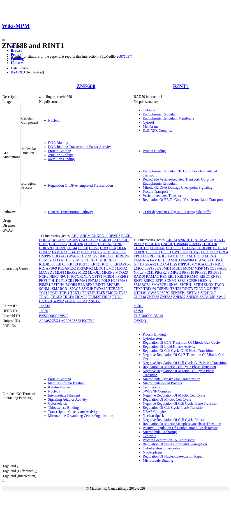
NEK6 (54, 276)
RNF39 (216, 276)
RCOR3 (71, 285)
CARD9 (105, 240)
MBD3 (177, 268)
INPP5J (183, 264)
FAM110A (192, 256)
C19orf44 (181, 244)
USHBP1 (46, 301)
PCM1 (149, 272)
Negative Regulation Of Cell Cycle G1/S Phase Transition (185, 363)
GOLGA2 (59, 256)
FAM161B (157, 260)
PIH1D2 (54, 280)
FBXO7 (74, 252)
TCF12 (44, 293)
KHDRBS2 (108, 260)
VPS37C (163, 293)
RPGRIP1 (113, 285)
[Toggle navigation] (3, 40)
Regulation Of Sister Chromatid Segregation (175, 444)
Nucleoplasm (152, 452)
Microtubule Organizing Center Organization (80, 416)
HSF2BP (72, 260)
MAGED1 (46, 272)
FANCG (203, 260)
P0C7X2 (88, 321)
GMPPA (45, 256)
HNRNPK (121, 256)
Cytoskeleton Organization (162, 448)
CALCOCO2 (88, 240)
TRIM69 (149, 289)
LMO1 (111, 268)
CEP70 (83, 248)
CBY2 (43, 244)
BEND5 (114, 236)
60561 (138, 306)
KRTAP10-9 (48, 268)
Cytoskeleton (57, 403)
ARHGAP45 (204, 240)
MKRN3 (108, 272)
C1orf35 (195, 244)
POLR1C (108, 280)
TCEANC (116, 289)
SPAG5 (75, 289)
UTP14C (140, 293)
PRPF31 (201, 272)
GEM (107, 252)
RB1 (163, 276)
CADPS (72, 240)
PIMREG (174, 272)
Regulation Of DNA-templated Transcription (80, 185)
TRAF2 (56, 297)
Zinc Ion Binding (60, 155)
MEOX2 (71, 272)
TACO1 (220, 285)
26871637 (124, 56)
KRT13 (72, 264)
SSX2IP (87, 289)
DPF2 (214, 252)
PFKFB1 (122, 276)
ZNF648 (140, 297)
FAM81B (173, 260)
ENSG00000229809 (53, 316)
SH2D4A (204, 280)
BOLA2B (58, 240)
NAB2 (222, 268)
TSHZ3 (187, 289)
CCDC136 (75, 244)
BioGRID (18, 72)
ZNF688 (85, 86)
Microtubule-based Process (162, 383)
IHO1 (95, 260)
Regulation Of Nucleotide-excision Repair (173, 456)
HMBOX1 (106, 256)
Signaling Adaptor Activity (67, 399)
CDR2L (60, 248)
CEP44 (72, 248)
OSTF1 (97, 276)
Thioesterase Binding (63, 407)
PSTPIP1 (58, 285)
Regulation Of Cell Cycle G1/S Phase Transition (178, 350)
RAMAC (152, 276)
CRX (112, 248)
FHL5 (97, 252)
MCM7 (188, 268)
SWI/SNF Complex (157, 391)
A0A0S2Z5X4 (49, 321)
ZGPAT (81, 301)
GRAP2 (150, 264)
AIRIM (85, 236)
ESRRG (149, 256)
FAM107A (175, 256)
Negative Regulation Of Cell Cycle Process (174, 420)
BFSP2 (139, 244)
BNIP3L (167, 244)
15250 (138, 311)
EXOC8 (161, 256)
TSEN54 (163, 289)
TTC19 (117, 297)
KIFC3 (61, 264)
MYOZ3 (122, 272)
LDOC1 (100, 268)
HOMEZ (45, 260)
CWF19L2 (179, 252)
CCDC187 (173, 248)
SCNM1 (45, 289)
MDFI (59, 272)
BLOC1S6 (152, 244)
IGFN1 (84, 260)
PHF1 (43, 280)
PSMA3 (121, 280)
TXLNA (200, 289)
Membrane (150, 126)
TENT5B (89, 293)
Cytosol (148, 122)
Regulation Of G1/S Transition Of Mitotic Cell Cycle (181, 342)
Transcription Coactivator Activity (73, 411)
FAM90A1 (59, 252)
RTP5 (159, 280)
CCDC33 (90, 244)
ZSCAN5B (207, 297)
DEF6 (121, 248)
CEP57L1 (153, 252)
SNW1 (174, 285)
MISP (199, 268)
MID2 (82, 272)
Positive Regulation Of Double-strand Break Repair (180, 428)
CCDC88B (204, 248)
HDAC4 (163, 264)
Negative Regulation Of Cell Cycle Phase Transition (180, 403)
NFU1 (64, 276)
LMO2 (122, 268)
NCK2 (44, 276)
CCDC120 (209, 244)
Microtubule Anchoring (160, 432)
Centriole (149, 436)
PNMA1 (81, 280)
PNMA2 (94, 280)
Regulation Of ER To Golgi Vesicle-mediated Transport (183, 200)
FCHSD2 (217, 260)
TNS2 (122, 293)
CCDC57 (105, 244)
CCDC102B (58, 244)
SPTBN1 (186, 285)
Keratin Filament (60, 387)
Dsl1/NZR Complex (157, 130)
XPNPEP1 (178, 293)
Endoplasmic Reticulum (160, 114)
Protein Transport (155, 191)
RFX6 (90, 285)
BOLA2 (45, 240)
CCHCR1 (220, 248)
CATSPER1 (120, 240)
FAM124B (208, 256)
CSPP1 (166, 252)
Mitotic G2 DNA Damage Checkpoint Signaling (178, 187)
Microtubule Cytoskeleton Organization (171, 379)
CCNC (117, 244)
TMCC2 (112, 293)
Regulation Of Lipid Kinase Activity (169, 346)
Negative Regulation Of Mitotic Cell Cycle (174, 395)
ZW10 (221, 297)
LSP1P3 (150, 268)
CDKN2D (46, 248)
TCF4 (54, 293)
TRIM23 (81, 297)
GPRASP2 (89, 256)
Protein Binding (59, 151)
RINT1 (181, 86)
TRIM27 (94, 297)
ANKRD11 (99, 236)
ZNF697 (179, 297)
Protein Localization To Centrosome (169, 440)
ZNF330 (94, 301)
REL (81, 285)
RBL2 (181, 276)
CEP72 (94, 248)
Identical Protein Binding (66, 383)
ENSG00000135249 (148, 316)
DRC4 (223, 252)
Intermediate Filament (64, 395)
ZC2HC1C (208, 293)
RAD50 (139, 276)
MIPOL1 (94, 272)
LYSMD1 (164, 268)
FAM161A (141, 260)
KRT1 (219, 264)
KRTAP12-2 (67, 268)
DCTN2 (194, 252)
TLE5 (100, 293)
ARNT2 (220, 240)
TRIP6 (106, 297)
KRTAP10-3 (122, 264)
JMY (193, 264)
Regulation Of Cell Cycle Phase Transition (173, 407)
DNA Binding (58, 143)
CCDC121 (141, 248)
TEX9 (138, 289)
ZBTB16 (193, 293)
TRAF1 (44, 297)
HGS (173, 264)
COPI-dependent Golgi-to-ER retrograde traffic (177, 212)
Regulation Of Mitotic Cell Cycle (167, 399)
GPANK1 (74, 256)
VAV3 (151, 293)
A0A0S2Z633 (71, 321)
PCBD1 (109, 276)
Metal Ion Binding (61, 159)
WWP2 (58, 301)
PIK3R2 (160, 272)
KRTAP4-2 (85, 268)
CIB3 (104, 248)
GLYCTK (118, 252)
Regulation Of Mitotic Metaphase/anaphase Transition (182, 424)
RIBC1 (204, 276)
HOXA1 (59, 260)
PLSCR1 (67, 280)
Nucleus (54, 120)
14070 (43, 311)
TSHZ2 (175, 289)
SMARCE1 (160, 285)
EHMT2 (45, 252)
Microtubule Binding (158, 460)
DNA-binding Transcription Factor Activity (79, 147)
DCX (205, 252)
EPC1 (138, 256)
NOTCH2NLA (80, 276)
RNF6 (138, 280)
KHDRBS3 (47, 264)
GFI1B (139, 264)
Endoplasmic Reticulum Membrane (168, 118)
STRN (198, 285)
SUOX (209, 285)
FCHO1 (86, 252)
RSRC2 (149, 280)
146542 (44, 306)
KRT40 (107, 264)
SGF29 (192, 280)
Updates (17, 63)
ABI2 (75, 236)
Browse (16, 50)
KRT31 (95, 264)
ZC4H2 (70, 301)
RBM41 (193, 276)
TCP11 (64, 293)
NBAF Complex (154, 411)
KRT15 (84, 264)
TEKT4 (75, 293)
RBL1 (172, 276)
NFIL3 (139, 272)
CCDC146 (157, 248)
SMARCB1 (60, 289)
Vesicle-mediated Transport (162, 195)
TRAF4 (68, 297)
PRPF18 (188, 272)
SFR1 (182, 280)
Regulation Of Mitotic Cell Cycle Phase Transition (179, 367)
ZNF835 (192, 297)
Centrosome (151, 387)
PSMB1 (45, 285)
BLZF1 (126, 236)
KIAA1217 (206, 264)
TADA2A (101, 289)
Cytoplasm (150, 110)
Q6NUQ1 (141, 321)
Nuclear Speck (153, 416)
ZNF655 (153, 297)
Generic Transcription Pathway (70, 212)
